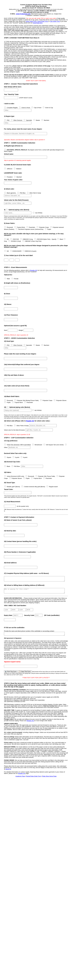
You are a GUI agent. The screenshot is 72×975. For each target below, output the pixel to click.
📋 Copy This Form (25, 674)
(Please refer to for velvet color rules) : (27, 421)
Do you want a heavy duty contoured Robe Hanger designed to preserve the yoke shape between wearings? (36, 246)
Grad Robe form (38, 23)
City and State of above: (14, 375)
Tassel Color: (8, 489)
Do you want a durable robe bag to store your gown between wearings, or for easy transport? (34, 234)
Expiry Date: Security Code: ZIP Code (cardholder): (32, 619)
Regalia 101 (33, 270)
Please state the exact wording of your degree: (20, 354)
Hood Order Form (42, 21)
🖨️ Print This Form (11, 674)
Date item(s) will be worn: (13, 87)
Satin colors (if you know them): (16, 386)
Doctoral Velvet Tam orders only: (15, 453)
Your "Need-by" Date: (11, 94)
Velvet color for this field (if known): (16, 200)
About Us (8, 771)
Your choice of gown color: (13, 180)
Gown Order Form (31, 21)
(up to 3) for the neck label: (18, 255)
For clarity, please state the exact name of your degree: (23, 129)
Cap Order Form (55, 21)
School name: (9, 154)
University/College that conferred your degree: (22, 364)
